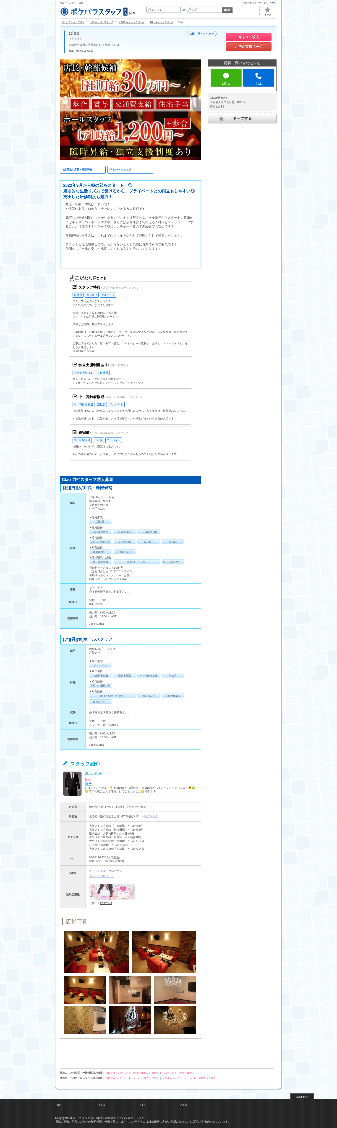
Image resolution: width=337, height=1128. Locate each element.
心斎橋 (183, 1105)
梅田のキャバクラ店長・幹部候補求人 (127, 1073)
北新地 (101, 1105)
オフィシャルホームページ (105, 870)
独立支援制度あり (85, 372)
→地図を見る (149, 816)
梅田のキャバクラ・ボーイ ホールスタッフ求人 (132, 1078)
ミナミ (142, 1105)
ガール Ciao (93, 773)
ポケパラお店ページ (101, 876)
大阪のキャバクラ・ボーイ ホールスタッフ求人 (189, 1078)
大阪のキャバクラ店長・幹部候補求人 (173, 1073)
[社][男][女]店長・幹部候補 (77, 169)
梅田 (59, 1105)
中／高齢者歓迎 (83, 404)
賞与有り (91, 295)
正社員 (78, 295)
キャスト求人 (248, 37)
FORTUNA (106, 903)
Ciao (74, 33)
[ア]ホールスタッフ (120, 169)
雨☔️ (88, 784)
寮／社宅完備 (82, 440)
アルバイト (108, 295)
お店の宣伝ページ (248, 47)
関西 (98, 11)
